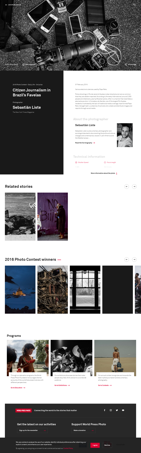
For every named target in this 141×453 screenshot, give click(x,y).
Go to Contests (103, 385)
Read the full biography (83, 143)
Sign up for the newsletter (28, 430)
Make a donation (80, 430)
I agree (95, 445)
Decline (107, 445)
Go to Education (16, 388)
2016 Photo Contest (14, 5)
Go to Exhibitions (61, 385)
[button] (126, 186)
